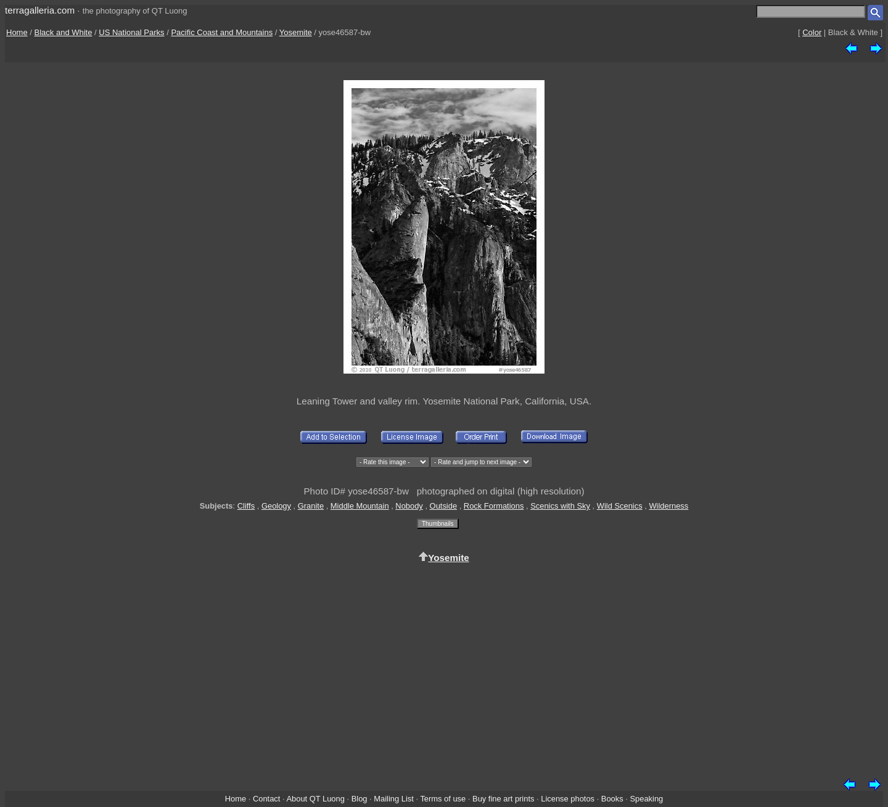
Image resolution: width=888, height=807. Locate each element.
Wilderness (668, 505)
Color (811, 32)
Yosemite (295, 32)
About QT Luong (315, 798)
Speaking (646, 798)
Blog (360, 798)
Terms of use (443, 798)
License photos (567, 798)
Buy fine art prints (503, 798)
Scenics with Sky (560, 505)
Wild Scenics (620, 505)
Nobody (409, 505)
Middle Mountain (360, 505)
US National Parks (131, 32)
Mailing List (394, 798)
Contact (266, 798)
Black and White (63, 32)
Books (612, 798)
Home (17, 32)
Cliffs (246, 505)
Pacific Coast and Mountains (222, 32)
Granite (311, 505)
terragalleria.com (40, 10)
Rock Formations (494, 505)
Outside (443, 505)
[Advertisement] (444, 668)
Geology (276, 505)
